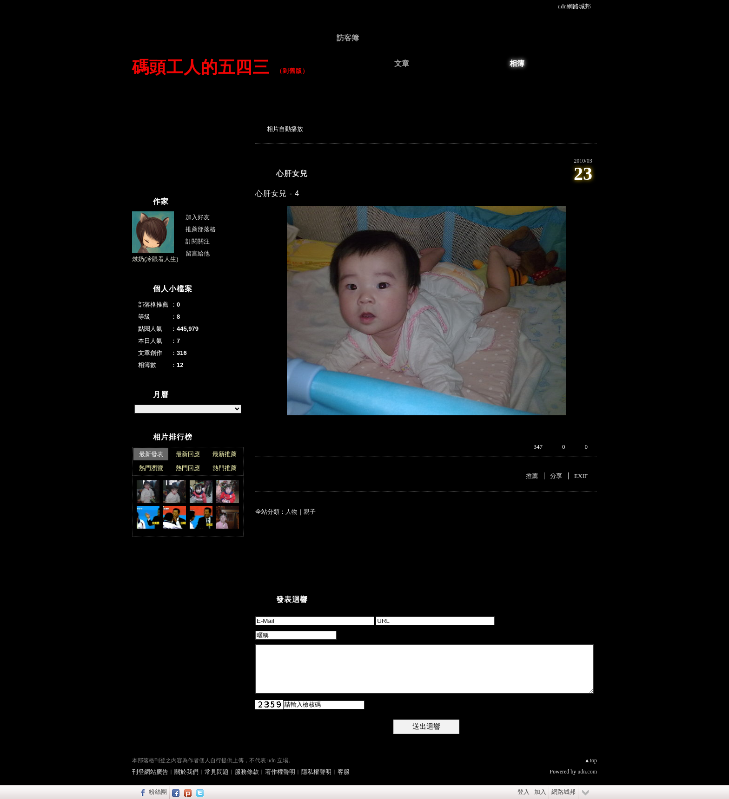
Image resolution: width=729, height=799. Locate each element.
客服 (344, 771)
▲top (590, 760)
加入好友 (198, 217)
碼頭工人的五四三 (201, 67)
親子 (310, 511)
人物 (291, 511)
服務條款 (247, 771)
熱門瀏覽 (151, 468)
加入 (540, 791)
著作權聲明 (280, 771)
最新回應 (188, 454)
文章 (401, 63)
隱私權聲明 (316, 771)
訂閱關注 (198, 241)
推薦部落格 (201, 229)
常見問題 (217, 771)
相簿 (517, 63)
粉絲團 (158, 791)
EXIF (581, 475)
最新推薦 (224, 454)
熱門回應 (188, 468)
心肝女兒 (292, 173)
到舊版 (292, 70)
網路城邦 (563, 791)
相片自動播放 (285, 128)
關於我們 (186, 771)
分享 (556, 475)
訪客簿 (348, 38)
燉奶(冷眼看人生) (155, 258)
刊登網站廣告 (150, 771)
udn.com (587, 771)
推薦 (532, 475)
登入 (523, 791)
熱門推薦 (224, 468)
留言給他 (198, 253)
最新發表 (151, 454)
